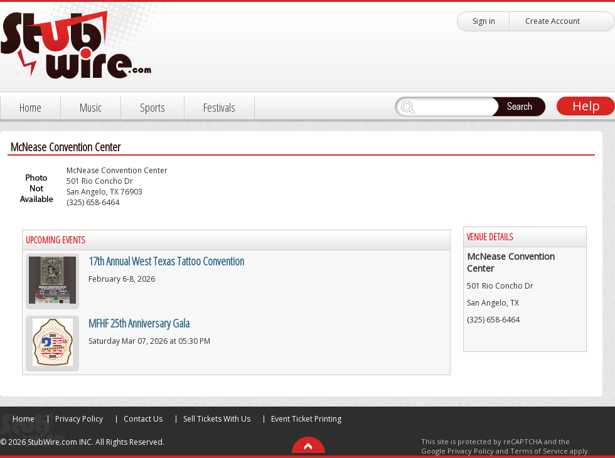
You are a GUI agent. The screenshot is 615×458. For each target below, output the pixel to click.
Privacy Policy (79, 418)
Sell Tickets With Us (216, 418)
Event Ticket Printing (306, 418)
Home (30, 107)
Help (586, 105)
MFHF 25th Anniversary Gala (139, 323)
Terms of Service (539, 450)
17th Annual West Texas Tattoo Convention (166, 261)
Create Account (552, 21)
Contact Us (143, 418)
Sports (152, 107)
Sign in (484, 21)
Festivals (219, 107)
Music (91, 107)
